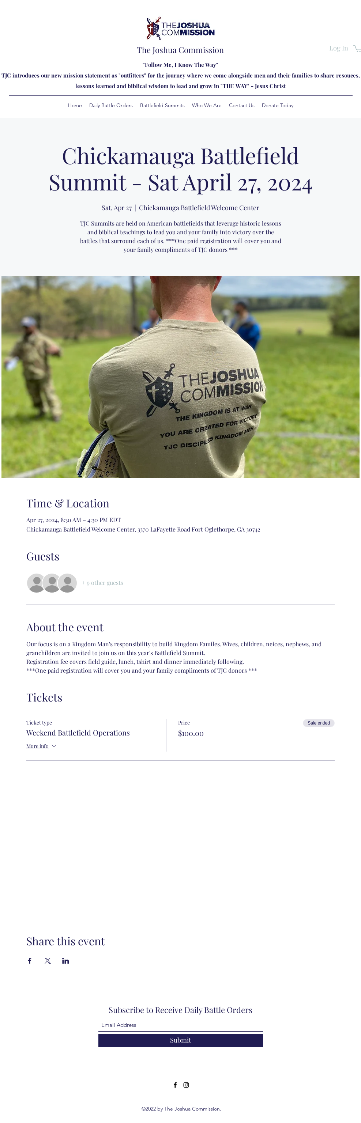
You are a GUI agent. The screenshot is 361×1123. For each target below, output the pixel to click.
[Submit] (180, 1040)
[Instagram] (186, 1085)
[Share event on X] (47, 961)
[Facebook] (175, 1085)
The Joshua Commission (180, 49)
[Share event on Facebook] (29, 961)
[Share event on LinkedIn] (65, 961)
